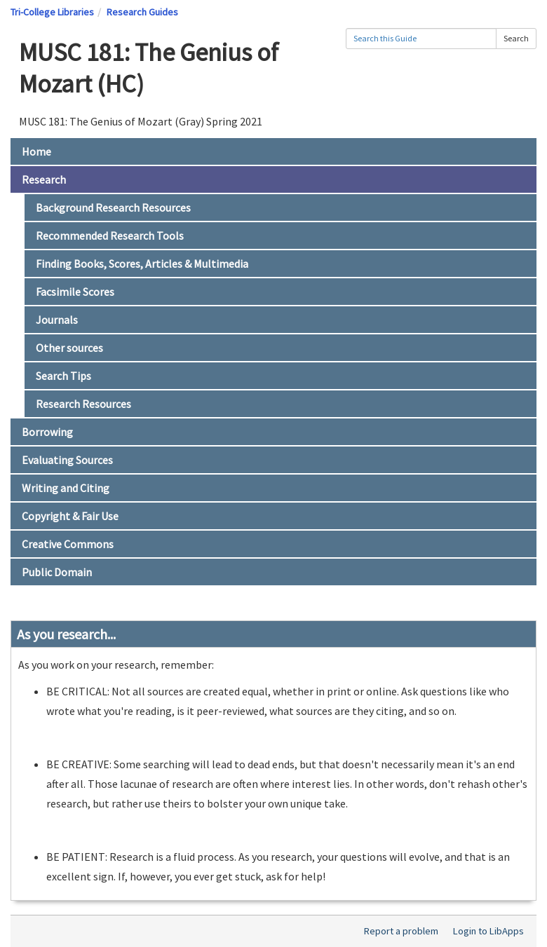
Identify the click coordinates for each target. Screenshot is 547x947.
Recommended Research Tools (110, 236)
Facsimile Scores (75, 292)
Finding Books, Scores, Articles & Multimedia (142, 264)
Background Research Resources (113, 207)
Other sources (69, 348)
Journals (57, 320)
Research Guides (142, 12)
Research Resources (83, 404)
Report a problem (401, 931)
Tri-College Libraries (52, 12)
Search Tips (63, 376)
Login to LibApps (488, 931)
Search (516, 38)
